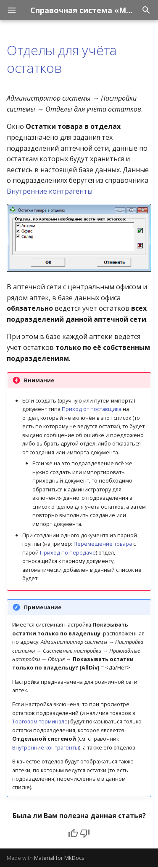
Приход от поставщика (91, 409)
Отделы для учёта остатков (62, 59)
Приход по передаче (68, 552)
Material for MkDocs (59, 858)
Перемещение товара (103, 543)
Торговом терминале (40, 721)
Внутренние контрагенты (49, 191)
